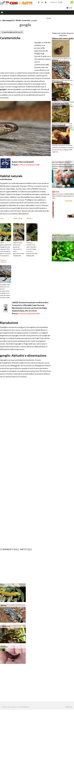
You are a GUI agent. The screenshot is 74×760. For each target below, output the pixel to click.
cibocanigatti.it (8, 20)
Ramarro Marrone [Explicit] (23, 162)
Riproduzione (9, 322)
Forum (69, 8)
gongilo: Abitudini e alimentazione (23, 355)
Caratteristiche (10, 38)
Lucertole (26, 20)
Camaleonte (5, 626)
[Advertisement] (23, 18)
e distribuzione (6, 179)
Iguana (3, 605)
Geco (2, 585)
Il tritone (4, 647)
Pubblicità (68, 707)
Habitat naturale (11, 176)
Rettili (18, 20)
